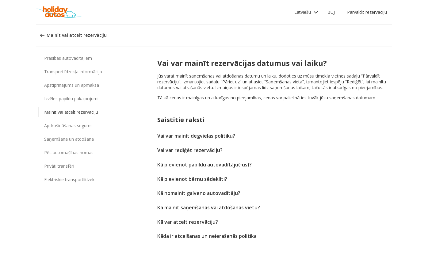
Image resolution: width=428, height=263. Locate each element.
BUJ (331, 12)
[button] (306, 12)
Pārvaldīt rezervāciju (367, 12)
